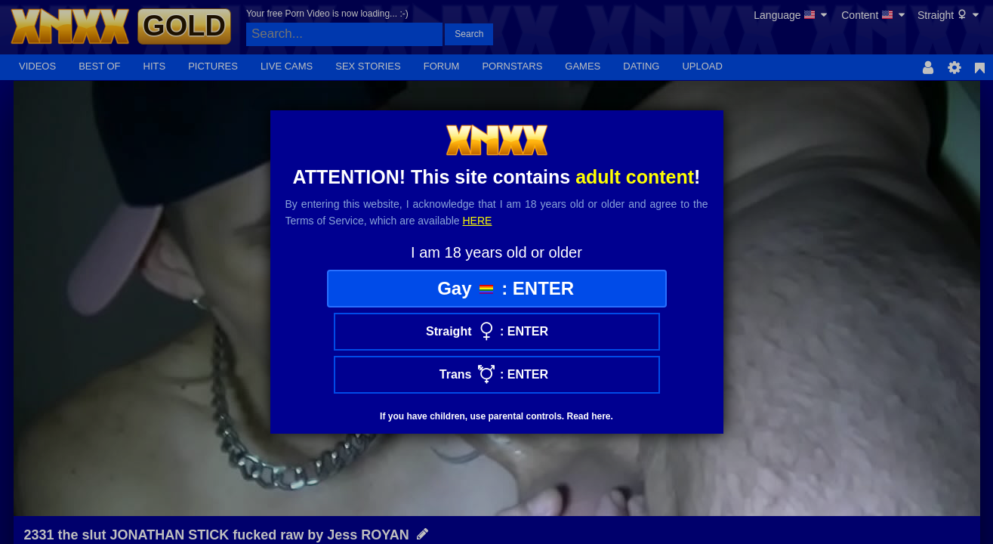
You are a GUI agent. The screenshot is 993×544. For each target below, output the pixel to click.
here (477, 221)
